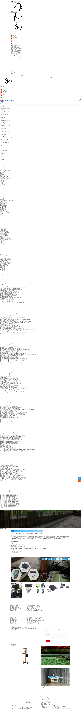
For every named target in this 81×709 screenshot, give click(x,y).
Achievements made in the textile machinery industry (9, 351)
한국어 (13, 33)
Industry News (13, 65)
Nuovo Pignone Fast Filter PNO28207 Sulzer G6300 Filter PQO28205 (11, 468)
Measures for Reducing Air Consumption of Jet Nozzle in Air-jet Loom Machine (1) (14, 358)
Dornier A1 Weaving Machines (5, 318)
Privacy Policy (59, 708)
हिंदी (13, 40)
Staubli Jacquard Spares (4, 175)
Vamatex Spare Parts (3, 206)
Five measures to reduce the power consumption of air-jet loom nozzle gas (13, 342)
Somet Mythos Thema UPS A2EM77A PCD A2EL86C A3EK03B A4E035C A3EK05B (13, 477)
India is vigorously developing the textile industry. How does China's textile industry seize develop (17, 409)
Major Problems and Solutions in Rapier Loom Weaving (9, 438)
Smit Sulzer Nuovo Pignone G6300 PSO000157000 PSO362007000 (11, 286)
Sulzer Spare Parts (3, 209)
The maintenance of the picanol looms (6, 422)
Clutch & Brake (2, 185)
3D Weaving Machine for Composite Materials (8, 249)
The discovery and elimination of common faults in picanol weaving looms (13, 419)
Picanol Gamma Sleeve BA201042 (5, 446)
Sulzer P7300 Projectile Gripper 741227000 (7, 453)
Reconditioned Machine (15, 60)
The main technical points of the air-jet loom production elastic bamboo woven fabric (15, 412)
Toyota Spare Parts (3, 210)
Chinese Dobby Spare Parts (4, 203)
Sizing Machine (13, 56)
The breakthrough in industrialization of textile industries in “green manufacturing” (14, 322)
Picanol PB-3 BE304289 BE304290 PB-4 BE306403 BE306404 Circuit (11, 475)
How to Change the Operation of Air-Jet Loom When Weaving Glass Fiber (12, 391)
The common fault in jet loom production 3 (7, 402)
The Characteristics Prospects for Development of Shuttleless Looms (12, 328)
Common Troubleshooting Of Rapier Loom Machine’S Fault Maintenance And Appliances (15, 321)
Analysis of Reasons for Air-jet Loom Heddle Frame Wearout (10, 380)
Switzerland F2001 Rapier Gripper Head (7, 299)
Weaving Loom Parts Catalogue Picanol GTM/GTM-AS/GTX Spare (11, 493)
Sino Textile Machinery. (19, 708)
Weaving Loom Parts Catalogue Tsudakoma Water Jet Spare (10, 504)
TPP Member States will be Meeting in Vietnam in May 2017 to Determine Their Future (15, 312)
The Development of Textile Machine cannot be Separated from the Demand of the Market (15, 309)
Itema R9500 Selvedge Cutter (5, 445)
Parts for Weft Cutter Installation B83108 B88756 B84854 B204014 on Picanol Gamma (14, 460)
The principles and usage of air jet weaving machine (9, 337)
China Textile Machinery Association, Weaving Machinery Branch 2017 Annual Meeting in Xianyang (17, 329)
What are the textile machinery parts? (6, 347)
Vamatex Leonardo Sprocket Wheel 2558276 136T (8, 463)
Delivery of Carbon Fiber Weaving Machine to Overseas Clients (11, 289)
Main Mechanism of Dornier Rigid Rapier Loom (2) (8, 371)
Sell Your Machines (14, 61)
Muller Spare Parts (3, 214)
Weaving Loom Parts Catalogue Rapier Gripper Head (9, 495)
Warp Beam (2, 180)
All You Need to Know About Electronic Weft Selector (9, 385)
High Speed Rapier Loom (5, 125)
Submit (48, 640)
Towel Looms (2, 273)
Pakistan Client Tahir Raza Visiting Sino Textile (8, 293)
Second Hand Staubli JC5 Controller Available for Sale (9, 466)
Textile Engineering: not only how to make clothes (8, 356)
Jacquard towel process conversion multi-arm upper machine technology (12, 414)
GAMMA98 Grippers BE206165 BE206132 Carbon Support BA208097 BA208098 (13, 287)
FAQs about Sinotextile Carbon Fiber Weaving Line (8, 387)
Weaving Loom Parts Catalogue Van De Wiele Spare (9, 506)
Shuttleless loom (3, 333)
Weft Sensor (2, 194)
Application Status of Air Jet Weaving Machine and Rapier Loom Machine (12, 363)
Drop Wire (2, 183)
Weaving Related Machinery (15, 47)
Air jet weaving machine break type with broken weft (9, 417)
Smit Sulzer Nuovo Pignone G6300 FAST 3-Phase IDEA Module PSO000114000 (13, 303)
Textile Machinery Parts (15, 45)
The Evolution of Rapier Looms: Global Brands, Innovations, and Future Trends (13, 367)
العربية (13, 36)
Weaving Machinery (14, 46)
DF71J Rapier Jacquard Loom (5, 238)
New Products (13, 67)
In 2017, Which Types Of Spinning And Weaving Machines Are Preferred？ (13, 317)
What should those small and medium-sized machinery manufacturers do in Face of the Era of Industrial (18, 354)
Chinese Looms (2, 266)
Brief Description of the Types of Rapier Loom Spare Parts (10, 365)
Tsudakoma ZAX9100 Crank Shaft (5, 444)
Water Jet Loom (3, 134)
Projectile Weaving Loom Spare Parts (6, 219)
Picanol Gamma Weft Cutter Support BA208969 (8, 461)
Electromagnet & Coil (3, 198)
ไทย (13, 38)
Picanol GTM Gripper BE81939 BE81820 (6, 454)
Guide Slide (2, 191)
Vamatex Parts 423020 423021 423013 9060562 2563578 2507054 (11, 470)
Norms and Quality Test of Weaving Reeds (7, 427)
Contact (12, 73)
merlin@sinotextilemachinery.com (16, 22)
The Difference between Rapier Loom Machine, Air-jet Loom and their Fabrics (13, 373)
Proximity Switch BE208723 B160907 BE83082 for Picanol (9, 473)
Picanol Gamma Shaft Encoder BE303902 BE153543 (9, 476)
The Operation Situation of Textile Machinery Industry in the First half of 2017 (13, 353)
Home (2, 109)
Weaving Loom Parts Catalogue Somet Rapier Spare (9, 498)
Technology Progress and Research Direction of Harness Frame (11, 433)
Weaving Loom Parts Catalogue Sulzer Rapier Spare (9, 501)
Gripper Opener (3, 166)
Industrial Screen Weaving (4, 246)
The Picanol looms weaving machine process (7, 421)
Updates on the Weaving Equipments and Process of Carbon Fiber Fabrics (13, 451)
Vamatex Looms (2, 268)
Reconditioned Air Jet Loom (4, 278)
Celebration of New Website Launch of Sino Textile (8, 291)
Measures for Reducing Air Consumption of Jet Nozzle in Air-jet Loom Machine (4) (14, 361)
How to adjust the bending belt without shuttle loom (9, 336)
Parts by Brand (2, 204)
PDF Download (13, 72)
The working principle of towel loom (6, 416)
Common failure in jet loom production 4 (7, 403)
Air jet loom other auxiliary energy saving (7, 394)
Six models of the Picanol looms (5, 339)
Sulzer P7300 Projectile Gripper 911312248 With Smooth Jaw (10, 297)
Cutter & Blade (2, 184)
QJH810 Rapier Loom (3, 228)
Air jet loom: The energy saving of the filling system (9, 396)
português (14, 35)
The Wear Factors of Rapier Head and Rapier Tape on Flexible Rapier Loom (13, 435)
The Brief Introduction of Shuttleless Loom (7, 327)
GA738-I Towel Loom (3, 242)
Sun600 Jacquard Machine (4, 225)
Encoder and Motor (3, 196)
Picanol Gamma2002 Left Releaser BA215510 (7, 457)
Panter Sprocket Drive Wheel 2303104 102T (7, 448)
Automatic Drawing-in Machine (16, 50)
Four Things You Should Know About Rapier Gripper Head (10, 382)
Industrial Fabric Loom (5, 131)
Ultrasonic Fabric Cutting (15, 55)
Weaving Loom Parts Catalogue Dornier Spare (8, 486)
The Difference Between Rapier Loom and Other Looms (9, 341)
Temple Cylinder (3, 188)
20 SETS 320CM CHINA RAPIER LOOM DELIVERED (8, 295)
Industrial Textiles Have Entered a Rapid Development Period (10, 313)
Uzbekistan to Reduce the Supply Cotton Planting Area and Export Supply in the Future (15, 315)
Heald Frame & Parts (3, 179)
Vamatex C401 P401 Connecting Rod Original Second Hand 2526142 (11, 471)
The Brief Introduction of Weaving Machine (7, 323)
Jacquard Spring (3, 173)
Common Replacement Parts (6, 115)
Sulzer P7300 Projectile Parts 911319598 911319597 (9, 452)
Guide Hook (2, 168)
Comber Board (2, 174)
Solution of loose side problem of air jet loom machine (9, 408)
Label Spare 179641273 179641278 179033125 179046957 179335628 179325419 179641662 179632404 (17, 449)
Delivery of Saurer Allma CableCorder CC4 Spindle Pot (9, 284)
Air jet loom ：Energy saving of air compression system (9, 395)
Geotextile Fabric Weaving (4, 260)
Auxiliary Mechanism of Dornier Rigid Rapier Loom (8, 368)
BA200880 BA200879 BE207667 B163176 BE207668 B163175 (10, 304)
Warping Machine (14, 49)
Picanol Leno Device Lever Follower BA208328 (8, 459)
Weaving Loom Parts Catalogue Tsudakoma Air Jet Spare (9, 503)
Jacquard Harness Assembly (5, 170)
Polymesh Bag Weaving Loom (5, 258)
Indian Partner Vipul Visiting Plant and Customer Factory (9, 292)
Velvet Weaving (2, 253)
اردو (13, 44)
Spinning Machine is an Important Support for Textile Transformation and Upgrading (14, 349)
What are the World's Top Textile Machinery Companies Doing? (11, 348)
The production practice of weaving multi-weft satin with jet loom (11, 413)
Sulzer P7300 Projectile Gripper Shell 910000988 (8, 442)
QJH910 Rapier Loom (3, 227)
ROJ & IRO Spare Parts (4, 213)
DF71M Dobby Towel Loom (4, 241)
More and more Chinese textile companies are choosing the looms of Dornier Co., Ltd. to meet (16, 366)
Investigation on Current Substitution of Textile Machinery (10, 326)
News (11, 62)
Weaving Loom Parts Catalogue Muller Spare (7, 490)
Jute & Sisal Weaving (3, 234)
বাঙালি (13, 43)
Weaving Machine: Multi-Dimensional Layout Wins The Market (10, 316)
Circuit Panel (2, 193)
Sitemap (53, 708)
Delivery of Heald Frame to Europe (6, 296)
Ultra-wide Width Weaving (4, 232)
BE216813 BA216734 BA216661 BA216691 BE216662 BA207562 (10, 288)
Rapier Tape (2, 165)
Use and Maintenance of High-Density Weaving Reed (9, 430)
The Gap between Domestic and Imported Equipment (9, 357)
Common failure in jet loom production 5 (7, 405)
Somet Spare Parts (3, 207)
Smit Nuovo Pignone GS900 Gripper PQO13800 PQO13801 (10, 455)
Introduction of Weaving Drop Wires (6, 431)
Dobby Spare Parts (4, 117)
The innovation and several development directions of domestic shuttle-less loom (14, 334)
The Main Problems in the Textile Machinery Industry (9, 352)
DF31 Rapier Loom (3, 229)
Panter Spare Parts (3, 217)
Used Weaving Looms (14, 58)
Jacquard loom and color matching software (7, 415)
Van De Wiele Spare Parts (4, 215)
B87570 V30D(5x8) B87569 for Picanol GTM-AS (8, 462)
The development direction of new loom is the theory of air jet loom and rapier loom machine (16, 393)
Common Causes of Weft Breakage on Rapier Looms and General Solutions (13, 388)
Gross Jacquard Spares (4, 177)
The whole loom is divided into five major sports (8, 411)
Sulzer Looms (2, 269)
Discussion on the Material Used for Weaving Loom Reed (10, 425)
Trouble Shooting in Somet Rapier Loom (7, 386)
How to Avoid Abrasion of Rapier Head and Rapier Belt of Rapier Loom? (12, 375)
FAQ (11, 71)
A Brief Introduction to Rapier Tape (6, 384)
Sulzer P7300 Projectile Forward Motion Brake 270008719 (10, 441)
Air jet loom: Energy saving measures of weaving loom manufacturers (12, 397)
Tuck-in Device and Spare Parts (5, 484)
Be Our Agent (13, 70)
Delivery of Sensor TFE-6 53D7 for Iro (6, 298)
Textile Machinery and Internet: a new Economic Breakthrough (11, 355)
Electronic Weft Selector (4, 195)
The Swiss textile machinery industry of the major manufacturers (11, 343)
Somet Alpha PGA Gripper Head (5, 300)
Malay (13, 39)
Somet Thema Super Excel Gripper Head (7, 301)
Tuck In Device (2, 189)
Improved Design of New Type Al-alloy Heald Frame (9, 381)
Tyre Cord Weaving (3, 254)
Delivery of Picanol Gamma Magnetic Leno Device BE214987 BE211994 (12, 302)
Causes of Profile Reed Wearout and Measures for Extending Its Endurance (13, 424)
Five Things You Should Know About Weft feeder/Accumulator (10, 436)
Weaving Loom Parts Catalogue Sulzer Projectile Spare (9, 500)
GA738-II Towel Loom (3, 243)
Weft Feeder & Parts (3, 187)
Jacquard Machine (4, 123)
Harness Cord (2, 171)
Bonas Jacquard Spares (4, 176)
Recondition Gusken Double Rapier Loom (7, 275)
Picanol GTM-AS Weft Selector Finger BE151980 (8, 447)
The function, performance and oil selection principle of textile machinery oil (13, 346)
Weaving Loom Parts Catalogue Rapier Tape (7, 496)
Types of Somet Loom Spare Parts (6, 376)
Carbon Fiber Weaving (4, 235)
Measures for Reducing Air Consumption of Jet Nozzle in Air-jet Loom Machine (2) (14, 359)
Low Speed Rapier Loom (5, 126)
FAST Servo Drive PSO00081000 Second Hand (7, 465)
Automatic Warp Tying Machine (16, 51)
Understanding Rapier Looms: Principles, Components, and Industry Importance (14, 390)
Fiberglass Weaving (3, 233)
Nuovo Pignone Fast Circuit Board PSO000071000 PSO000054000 (11, 479)
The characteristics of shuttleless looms (7, 335)
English (13, 32)
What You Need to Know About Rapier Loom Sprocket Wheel (10, 383)
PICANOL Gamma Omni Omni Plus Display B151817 (9, 285)
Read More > (61, 687)
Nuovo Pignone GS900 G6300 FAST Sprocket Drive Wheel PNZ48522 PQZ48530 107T (14, 464)
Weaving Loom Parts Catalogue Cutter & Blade (8, 485)
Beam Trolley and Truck (15, 54)
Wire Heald (2, 172)
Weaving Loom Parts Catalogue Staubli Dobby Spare (9, 499)
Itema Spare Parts (3, 216)
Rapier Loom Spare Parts (5, 112)
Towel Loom (3, 129)
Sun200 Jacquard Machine (4, 223)
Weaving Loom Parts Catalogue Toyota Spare (7, 502)
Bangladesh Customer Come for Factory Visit (7, 290)
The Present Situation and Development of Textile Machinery (10, 350)
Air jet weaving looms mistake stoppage (7, 418)
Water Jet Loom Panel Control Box (16, 57)
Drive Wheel (2, 167)
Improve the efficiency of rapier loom (6, 344)
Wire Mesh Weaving (3, 245)
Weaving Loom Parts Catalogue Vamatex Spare (8, 505)
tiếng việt (14, 37)
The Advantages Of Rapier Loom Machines (7, 320)
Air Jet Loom (3, 133)
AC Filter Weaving (3, 257)
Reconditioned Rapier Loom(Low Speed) (7, 276)
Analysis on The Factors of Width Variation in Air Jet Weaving (10, 389)
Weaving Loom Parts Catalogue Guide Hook (7, 489)
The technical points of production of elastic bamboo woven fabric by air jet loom (14, 401)
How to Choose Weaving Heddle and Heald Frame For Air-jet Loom (11, 434)
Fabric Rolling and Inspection (16, 53)
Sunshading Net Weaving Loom (5, 259)
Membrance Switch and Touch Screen (6, 200)
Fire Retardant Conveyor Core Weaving (6, 248)
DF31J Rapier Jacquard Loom (5, 237)
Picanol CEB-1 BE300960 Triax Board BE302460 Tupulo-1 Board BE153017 (12, 450)
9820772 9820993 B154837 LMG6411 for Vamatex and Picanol (10, 472)
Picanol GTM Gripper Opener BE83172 (6, 456)
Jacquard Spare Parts (4, 114)
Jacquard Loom (3, 128)
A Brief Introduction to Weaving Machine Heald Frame (9, 379)
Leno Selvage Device (3, 186)
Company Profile (13, 69)
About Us (12, 68)
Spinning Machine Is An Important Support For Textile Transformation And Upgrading (15, 319)
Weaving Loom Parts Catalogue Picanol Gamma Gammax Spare (11, 492)
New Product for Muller (4, 467)
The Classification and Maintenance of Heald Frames (9, 378)
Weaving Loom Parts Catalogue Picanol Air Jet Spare (9, 491)
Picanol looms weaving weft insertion (6, 420)
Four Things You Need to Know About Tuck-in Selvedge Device (10, 437)
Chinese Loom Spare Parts (4, 212)
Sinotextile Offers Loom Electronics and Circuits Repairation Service (11, 305)
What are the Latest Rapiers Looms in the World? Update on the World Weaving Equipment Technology (18, 332)
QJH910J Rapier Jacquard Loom (5, 239)
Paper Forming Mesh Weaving (5, 247)
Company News (13, 63)
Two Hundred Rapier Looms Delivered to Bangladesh (9, 294)
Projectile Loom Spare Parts (5, 120)
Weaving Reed (2, 181)
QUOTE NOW (50, 77)
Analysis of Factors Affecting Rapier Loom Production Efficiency (11, 439)
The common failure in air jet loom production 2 (8, 406)
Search (21, 75)
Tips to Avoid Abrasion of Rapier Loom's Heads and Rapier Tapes (11, 330)
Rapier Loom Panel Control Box (16, 48)
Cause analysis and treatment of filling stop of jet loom (9, 398)
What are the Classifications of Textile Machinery (8, 324)
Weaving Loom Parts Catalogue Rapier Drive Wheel (9, 494)
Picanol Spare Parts (3, 205)
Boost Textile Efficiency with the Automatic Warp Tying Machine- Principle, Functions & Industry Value (17, 307)
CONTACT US (13, 705)
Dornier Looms (2, 271)
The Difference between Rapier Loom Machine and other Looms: (11, 374)
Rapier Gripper (2, 164)
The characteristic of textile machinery (6, 338)
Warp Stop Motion (3, 190)
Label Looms (2, 272)
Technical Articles (14, 66)
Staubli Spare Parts (3, 202)
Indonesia (14, 41)
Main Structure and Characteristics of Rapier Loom (9, 392)
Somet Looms (2, 270)
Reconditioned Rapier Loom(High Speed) (7, 277)
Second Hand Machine (14, 59)
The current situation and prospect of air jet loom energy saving (11, 407)
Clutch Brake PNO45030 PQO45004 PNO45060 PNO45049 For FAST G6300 (12, 469)
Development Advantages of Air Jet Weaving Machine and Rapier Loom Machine (14, 362)
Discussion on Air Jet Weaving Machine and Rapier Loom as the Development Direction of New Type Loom (18, 364)
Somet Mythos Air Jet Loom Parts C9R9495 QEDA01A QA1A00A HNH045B (12, 478)
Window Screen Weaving (4, 261)
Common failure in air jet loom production (7, 400)
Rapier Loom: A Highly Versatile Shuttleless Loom (8, 410)
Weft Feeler (2, 199)
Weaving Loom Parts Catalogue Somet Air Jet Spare (9, 497)
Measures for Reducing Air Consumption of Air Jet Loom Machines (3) (12, 360)
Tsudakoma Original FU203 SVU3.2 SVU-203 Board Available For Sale (12, 283)
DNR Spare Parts (3, 208)
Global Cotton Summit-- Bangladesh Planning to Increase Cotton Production (13, 308)
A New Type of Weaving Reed (5, 423)
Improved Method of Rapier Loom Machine (7, 331)
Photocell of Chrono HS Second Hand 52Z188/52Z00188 (9, 474)
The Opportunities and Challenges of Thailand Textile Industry (11, 314)
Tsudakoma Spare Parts (4, 211)
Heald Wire (2, 182)
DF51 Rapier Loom (3, 230)
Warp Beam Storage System (15, 52)
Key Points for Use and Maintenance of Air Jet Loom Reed (10, 426)
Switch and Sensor (3, 197)
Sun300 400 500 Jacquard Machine (6, 224)
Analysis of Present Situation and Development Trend (9, 325)
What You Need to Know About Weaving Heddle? (8, 432)
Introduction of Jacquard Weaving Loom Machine (8, 372)
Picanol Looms (2, 267)
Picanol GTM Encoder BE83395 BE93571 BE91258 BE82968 (10, 443)
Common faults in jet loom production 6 (7, 404)
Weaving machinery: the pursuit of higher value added (9, 345)
